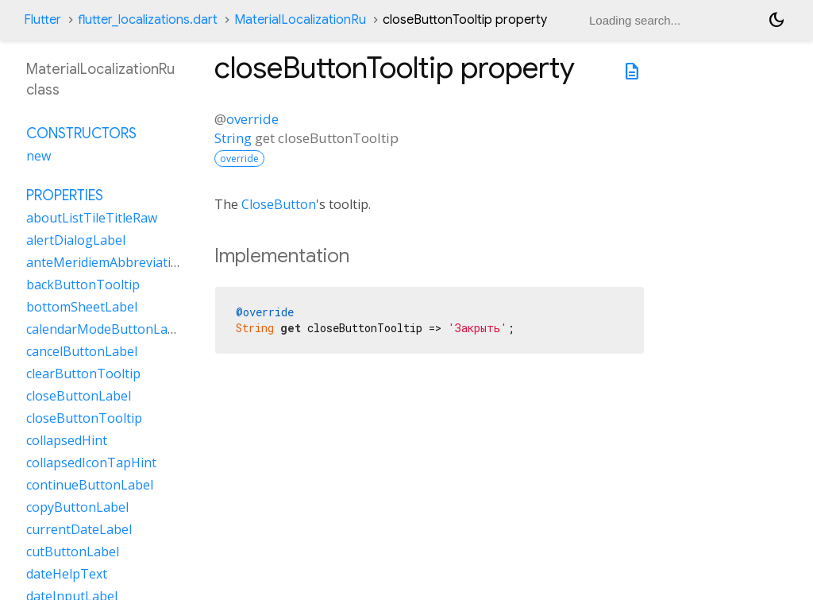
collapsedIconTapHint (91, 462)
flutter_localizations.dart (148, 20)
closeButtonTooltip (84, 418)
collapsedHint (66, 440)
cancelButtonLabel (81, 351)
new (38, 156)
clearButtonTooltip (83, 373)
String (233, 138)
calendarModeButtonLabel (106, 329)
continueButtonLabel (89, 485)
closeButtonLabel (78, 396)
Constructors (81, 133)
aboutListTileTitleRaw (91, 217)
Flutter (42, 20)
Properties (64, 195)
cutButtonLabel (72, 551)
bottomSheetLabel (81, 306)
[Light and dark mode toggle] (776, 20)
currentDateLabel (79, 529)
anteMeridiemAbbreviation (106, 262)
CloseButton (278, 204)
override (252, 119)
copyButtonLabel (77, 507)
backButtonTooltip (83, 284)
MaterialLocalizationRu (300, 20)
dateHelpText (66, 574)
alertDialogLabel (75, 240)
